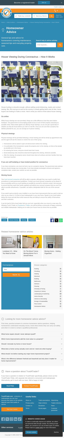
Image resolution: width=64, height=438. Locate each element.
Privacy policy (30, 403)
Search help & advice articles (46, 40)
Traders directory (56, 403)
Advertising (54, 400)
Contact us (29, 405)
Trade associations (44, 400)
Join (44, 2)
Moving (24, 220)
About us (28, 400)
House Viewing (14, 220)
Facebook (21, 205)
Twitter (28, 205)
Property (32, 220)
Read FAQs (10, 386)
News (53, 405)
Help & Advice (42, 403)
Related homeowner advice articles (17, 232)
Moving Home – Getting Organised (52, 252)
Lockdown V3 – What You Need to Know (10, 252)
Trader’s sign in (58, 7)
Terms (27, 408)
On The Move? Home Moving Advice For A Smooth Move (31, 253)
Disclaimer (41, 405)
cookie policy (39, 427)
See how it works (12, 409)
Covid (4, 220)
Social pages (42, 408)
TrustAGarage (22, 427)
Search (15, 275)
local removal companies (12, 179)
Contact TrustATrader (31, 386)
